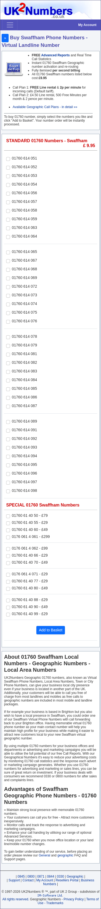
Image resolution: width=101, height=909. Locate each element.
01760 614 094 (24, 456)
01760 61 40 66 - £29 (30, 555)
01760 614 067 (24, 260)
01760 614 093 (24, 447)
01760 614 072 (24, 286)
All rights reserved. (15, 899)
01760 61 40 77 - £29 (30, 581)
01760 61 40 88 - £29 (30, 600)
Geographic (75, 876)
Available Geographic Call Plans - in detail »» (45, 107)
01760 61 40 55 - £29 (30, 522)
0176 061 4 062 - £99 (30, 548)
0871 (40, 876)
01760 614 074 (24, 303)
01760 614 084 (24, 380)
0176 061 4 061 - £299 (31, 536)
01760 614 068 (24, 269)
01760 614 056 (24, 193)
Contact (28, 880)
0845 (21, 876)
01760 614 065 (24, 251)
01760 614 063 (24, 227)
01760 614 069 (24, 277)
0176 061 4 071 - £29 (30, 574)
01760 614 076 (24, 321)
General (44, 855)
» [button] (5, 38)
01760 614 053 (24, 175)
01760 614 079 (24, 345)
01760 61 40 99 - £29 (30, 614)
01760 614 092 (24, 438)
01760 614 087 (24, 406)
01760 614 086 (24, 397)
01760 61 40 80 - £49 (30, 588)
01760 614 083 (24, 371)
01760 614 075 (24, 312)
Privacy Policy (74, 899)
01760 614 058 (24, 210)
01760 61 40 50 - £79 (30, 515)
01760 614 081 (24, 354)
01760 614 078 (24, 336)
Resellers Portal (67, 880)
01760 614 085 (24, 388)
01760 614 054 (24, 184)
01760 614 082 (24, 362)
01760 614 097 (24, 482)
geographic (65, 855)
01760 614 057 (24, 201)
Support (14, 880)
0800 (31, 876)
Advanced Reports (55, 55)
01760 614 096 (24, 473)
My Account (87, 25)
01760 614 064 (24, 236)
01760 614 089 (24, 421)
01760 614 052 (24, 167)
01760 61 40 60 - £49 (30, 529)
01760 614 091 (24, 430)
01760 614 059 (24, 219)
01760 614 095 (24, 464)
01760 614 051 (24, 158)
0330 (60, 876)
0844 (50, 876)
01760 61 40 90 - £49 (30, 607)
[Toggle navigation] (10, 25)
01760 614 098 (24, 490)
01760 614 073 (24, 295)
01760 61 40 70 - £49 (30, 562)
